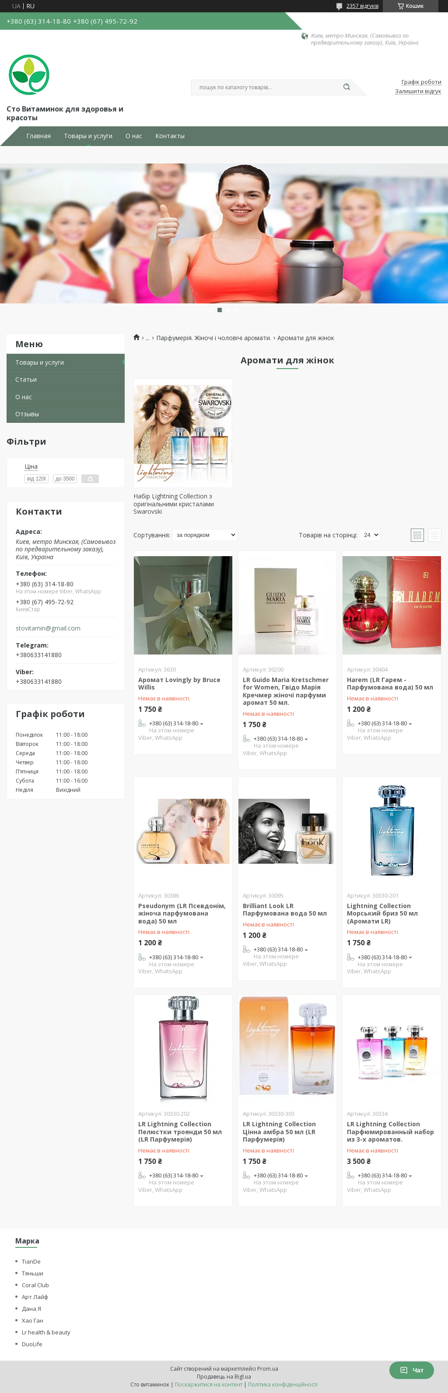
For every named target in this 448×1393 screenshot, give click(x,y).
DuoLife (32, 1344)
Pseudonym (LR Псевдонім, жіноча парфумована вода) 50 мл (182, 913)
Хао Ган (32, 1320)
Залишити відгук (418, 91)
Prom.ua (267, 1368)
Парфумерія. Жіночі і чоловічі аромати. (213, 338)
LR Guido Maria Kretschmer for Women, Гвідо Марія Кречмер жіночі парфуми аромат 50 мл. (286, 691)
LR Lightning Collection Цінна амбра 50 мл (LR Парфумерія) (279, 1131)
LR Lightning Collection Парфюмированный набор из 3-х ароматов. (390, 1131)
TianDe (31, 1261)
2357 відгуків (362, 6)
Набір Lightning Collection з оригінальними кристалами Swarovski (173, 503)
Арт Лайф (35, 1297)
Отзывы (27, 414)
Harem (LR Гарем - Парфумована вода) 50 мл (390, 684)
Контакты (170, 136)
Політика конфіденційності (283, 1384)
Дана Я (31, 1309)
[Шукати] (346, 87)
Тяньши (32, 1273)
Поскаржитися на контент (208, 1384)
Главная (38, 136)
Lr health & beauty (46, 1332)
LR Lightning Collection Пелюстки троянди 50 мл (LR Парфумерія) (180, 1131)
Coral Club (35, 1285)
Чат (412, 1370)
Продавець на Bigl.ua (224, 1376)
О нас (134, 136)
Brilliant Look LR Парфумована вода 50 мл (285, 910)
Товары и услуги (88, 136)
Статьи (26, 379)
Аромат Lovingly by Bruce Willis (179, 684)
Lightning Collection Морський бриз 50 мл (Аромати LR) (382, 913)
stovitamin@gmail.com (48, 628)
